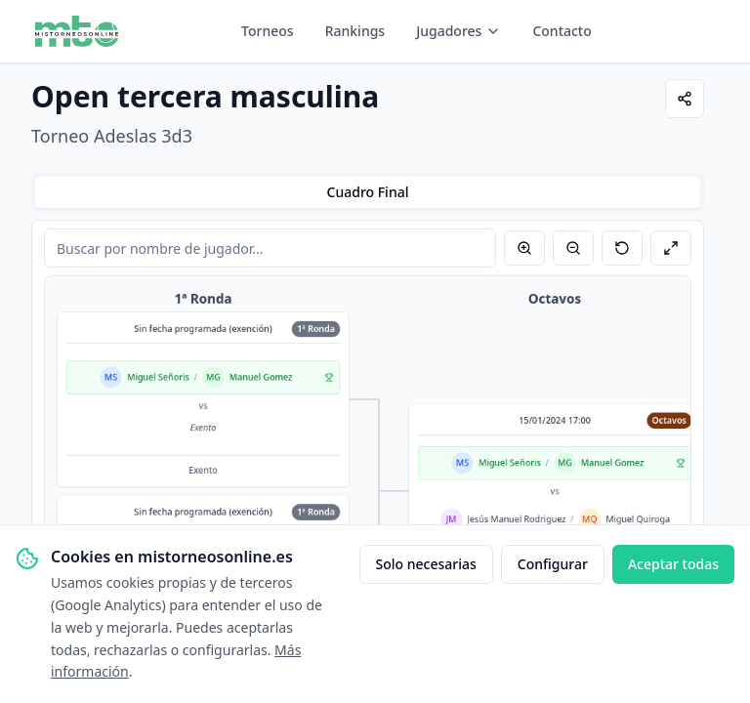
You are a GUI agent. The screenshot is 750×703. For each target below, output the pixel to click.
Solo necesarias (426, 564)
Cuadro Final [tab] (368, 192)
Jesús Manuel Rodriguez (516, 519)
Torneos (267, 30)
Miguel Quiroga (637, 519)
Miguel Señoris (158, 378)
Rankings (355, 30)
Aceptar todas (673, 564)
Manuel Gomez (261, 378)
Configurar (553, 564)
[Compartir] (684, 98)
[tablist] (367, 192)
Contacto (561, 30)
